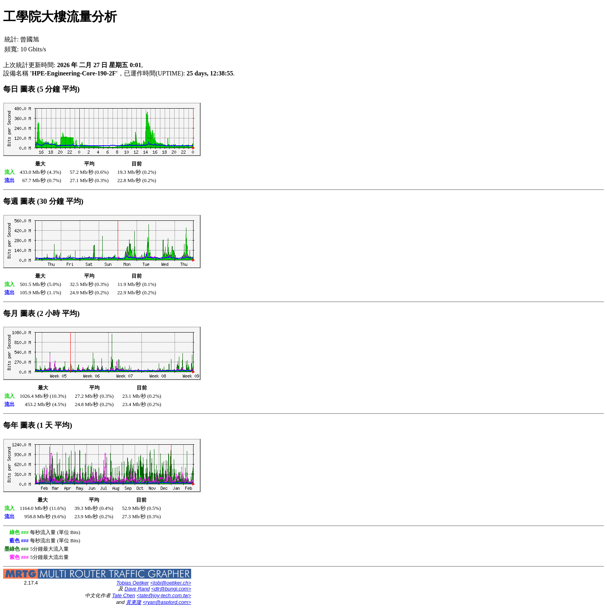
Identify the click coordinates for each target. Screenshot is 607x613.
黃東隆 (133, 602)
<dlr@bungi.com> (171, 589)
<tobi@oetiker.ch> (170, 583)
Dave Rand (137, 589)
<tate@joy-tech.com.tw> (164, 595)
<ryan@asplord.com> (167, 602)
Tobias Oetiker (133, 583)
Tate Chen (123, 595)
